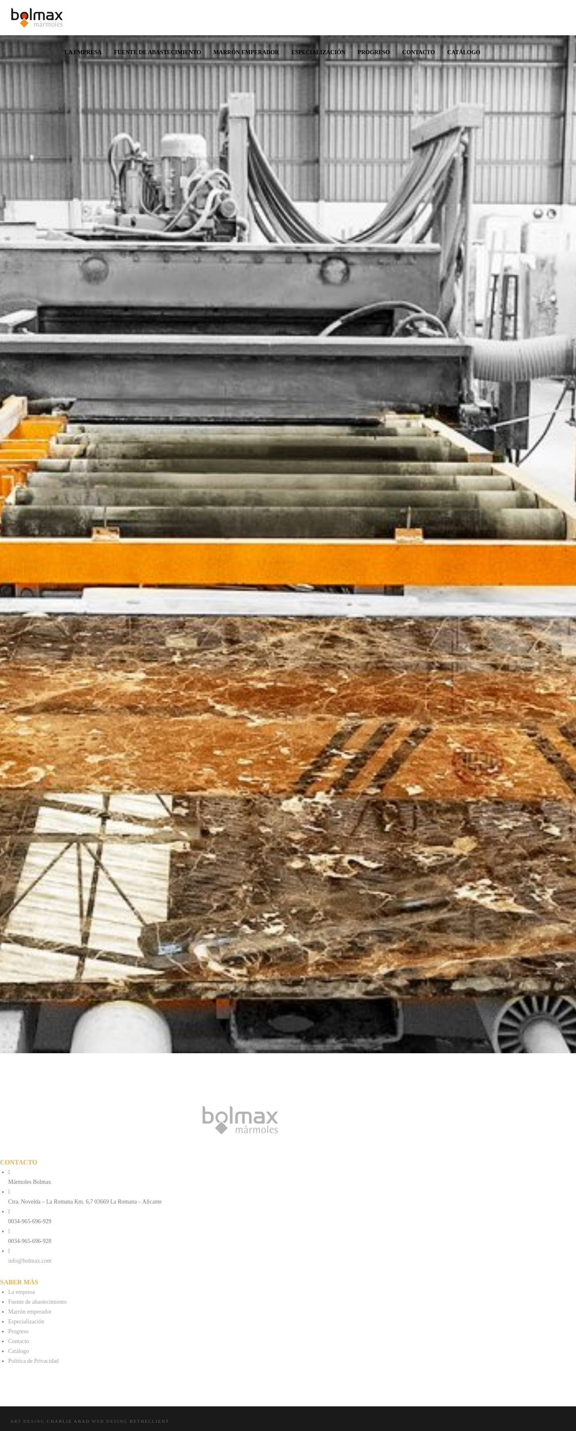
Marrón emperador (29, 1312)
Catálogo (18, 1351)
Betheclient (150, 1421)
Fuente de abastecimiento (37, 1302)
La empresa (21, 1292)
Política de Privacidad (33, 1361)
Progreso (18, 1331)
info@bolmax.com (29, 1261)
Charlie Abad (68, 1421)
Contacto (18, 1341)
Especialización (26, 1321)
